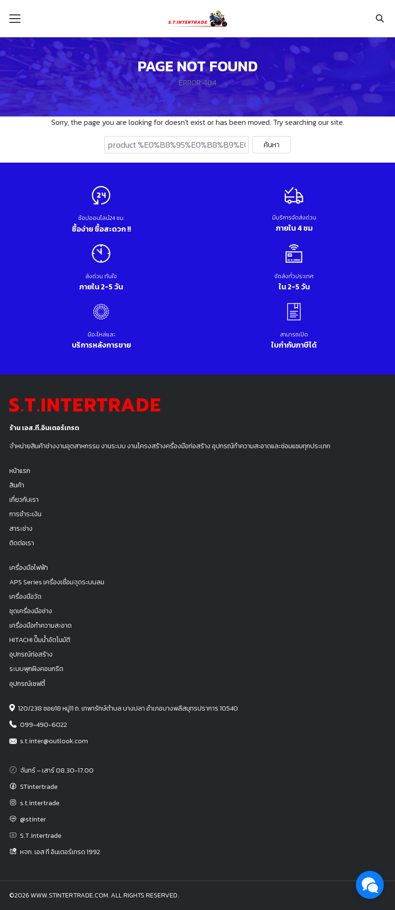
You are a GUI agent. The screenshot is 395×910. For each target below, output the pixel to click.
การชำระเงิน (25, 514)
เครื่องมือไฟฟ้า (28, 567)
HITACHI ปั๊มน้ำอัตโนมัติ (39, 640)
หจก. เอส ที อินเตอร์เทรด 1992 (60, 852)
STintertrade (39, 786)
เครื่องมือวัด (25, 596)
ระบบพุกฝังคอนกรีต (36, 669)
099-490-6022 (43, 724)
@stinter (33, 819)
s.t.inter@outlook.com (54, 741)
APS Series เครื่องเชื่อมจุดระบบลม (56, 582)
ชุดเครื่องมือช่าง (30, 611)
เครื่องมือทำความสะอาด (40, 625)
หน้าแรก (19, 470)
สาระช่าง (21, 528)
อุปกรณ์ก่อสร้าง (31, 654)
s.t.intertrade (40, 803)
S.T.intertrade (40, 835)
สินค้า (16, 485)
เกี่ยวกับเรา (24, 499)
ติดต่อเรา (21, 543)
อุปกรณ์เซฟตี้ (27, 683)
